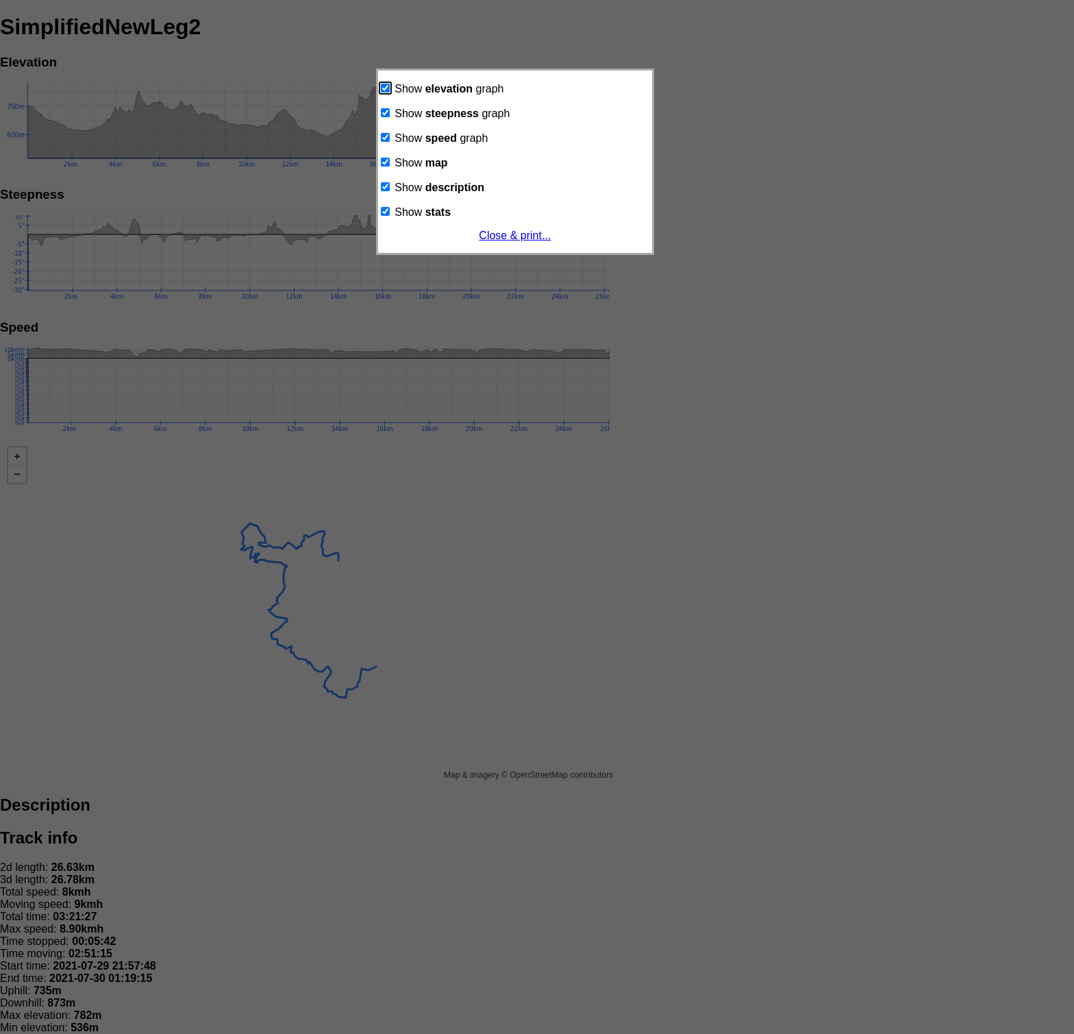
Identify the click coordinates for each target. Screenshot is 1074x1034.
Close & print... (515, 235)
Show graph (442, 89)
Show (414, 163)
